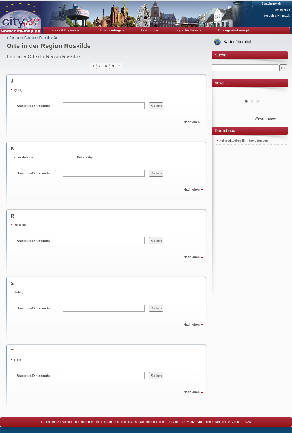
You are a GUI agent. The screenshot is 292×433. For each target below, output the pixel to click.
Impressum (104, 421)
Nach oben (192, 122)
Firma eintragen (112, 30)
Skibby (18, 292)
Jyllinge (19, 90)
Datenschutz (50, 421)
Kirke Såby (85, 157)
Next (279, 91)
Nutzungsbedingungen (77, 421)
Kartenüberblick (238, 41)
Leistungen (149, 30)
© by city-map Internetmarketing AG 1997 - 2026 (216, 421)
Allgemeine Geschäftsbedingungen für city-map (147, 421)
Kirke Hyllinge (23, 157)
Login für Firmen (188, 30)
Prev (223, 91)
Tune (17, 359)
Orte (56, 37)
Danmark (30, 37)
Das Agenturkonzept (233, 30)
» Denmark (14, 37)
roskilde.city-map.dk (277, 15)
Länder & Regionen (64, 30)
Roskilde (44, 37)
